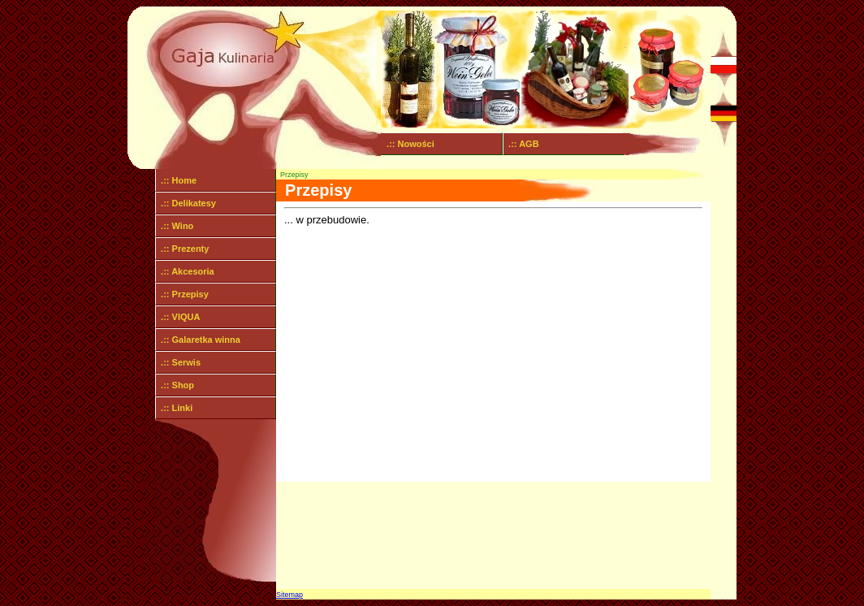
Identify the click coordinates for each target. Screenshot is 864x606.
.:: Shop (175, 385)
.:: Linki (174, 408)
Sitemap (289, 595)
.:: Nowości (408, 144)
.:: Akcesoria (185, 271)
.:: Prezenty (182, 248)
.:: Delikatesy (186, 203)
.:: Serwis (178, 362)
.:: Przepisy (182, 294)
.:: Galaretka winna (198, 339)
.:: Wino (174, 226)
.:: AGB (521, 144)
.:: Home (176, 180)
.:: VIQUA (178, 317)
